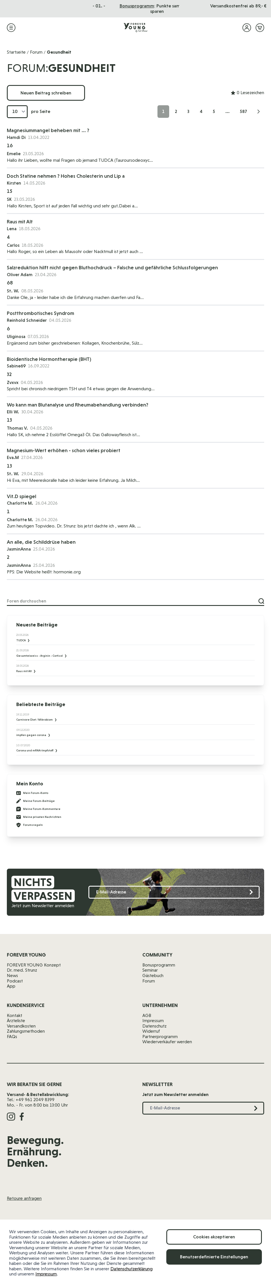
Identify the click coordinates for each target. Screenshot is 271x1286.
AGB (146, 1015)
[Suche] (261, 601)
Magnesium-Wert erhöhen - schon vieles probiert (63, 450)
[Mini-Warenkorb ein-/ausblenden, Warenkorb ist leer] (259, 27)
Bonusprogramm (158, 965)
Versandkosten (21, 1026)
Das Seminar (146, 6)
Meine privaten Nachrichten (38, 817)
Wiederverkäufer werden (167, 1041)
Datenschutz (154, 1026)
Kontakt (14, 1015)
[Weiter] (258, 111)
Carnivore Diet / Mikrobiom (34, 719)
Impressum (46, 1274)
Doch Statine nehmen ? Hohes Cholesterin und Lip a (66, 176)
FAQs (12, 1036)
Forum (36, 52)
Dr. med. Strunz (22, 970)
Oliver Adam (20, 274)
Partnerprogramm (160, 1036)
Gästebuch (152, 975)
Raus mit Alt (20, 222)
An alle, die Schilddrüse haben (41, 542)
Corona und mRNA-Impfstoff (35, 750)
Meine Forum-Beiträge (35, 801)
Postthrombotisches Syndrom (40, 313)
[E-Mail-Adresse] (174, 892)
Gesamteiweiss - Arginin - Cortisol (39, 655)
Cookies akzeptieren (214, 1237)
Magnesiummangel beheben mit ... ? (48, 130)
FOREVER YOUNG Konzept (34, 965)
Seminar (150, 970)
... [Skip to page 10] (227, 111)
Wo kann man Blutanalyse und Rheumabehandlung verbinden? (77, 405)
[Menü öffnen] (11, 28)
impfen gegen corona (31, 735)
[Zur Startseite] (135, 27)
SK (9, 199)
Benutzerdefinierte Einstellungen (214, 1256)
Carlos (13, 245)
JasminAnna (19, 549)
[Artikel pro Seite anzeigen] (17, 111)
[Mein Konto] (246, 27)
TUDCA (21, 640)
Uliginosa (16, 336)
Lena (12, 228)
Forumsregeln (29, 825)
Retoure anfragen (24, 1198)
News (12, 975)
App (11, 986)
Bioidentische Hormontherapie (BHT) (49, 359)
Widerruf (151, 1031)
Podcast (15, 981)
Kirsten (14, 183)
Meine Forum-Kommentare (38, 809)
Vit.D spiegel (21, 496)
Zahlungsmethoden (26, 1031)
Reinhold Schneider (27, 320)
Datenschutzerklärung (131, 1268)
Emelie (14, 153)
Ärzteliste (16, 1020)
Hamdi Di (16, 137)
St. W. (13, 291)
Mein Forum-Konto (32, 793)
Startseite (16, 52)
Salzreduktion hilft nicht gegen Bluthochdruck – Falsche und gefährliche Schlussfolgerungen (112, 267)
